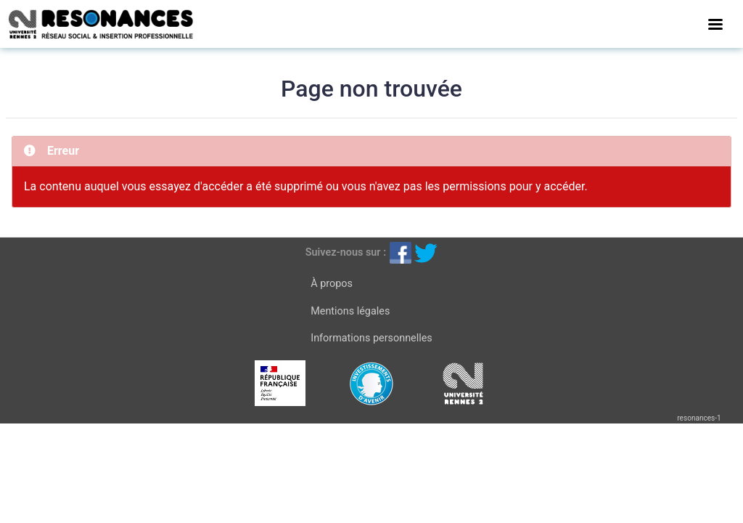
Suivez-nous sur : (345, 252)
